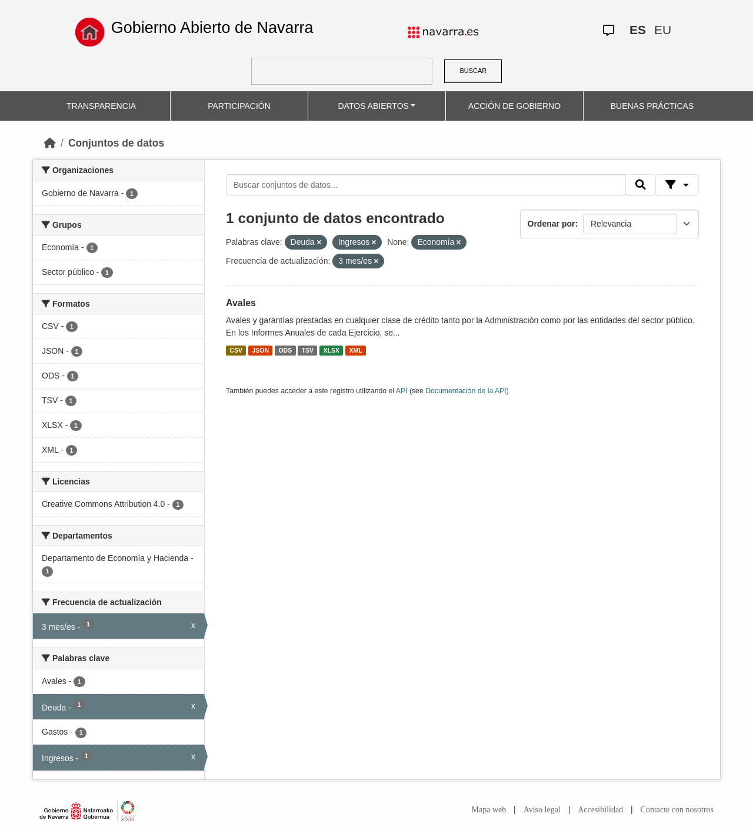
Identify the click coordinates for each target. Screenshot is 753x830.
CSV (235, 350)
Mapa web (489, 809)
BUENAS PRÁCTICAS (652, 106)
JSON (260, 350)
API (402, 391)
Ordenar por (551, 223)
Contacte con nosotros (677, 809)
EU (662, 29)
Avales (241, 303)
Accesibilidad (600, 809)
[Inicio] (50, 143)
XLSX (331, 350)
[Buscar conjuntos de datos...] (426, 184)
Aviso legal (542, 809)
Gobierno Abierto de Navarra (212, 27)
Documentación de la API (466, 391)
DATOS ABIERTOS (373, 106)
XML (355, 350)
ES (637, 29)
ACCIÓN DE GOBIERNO (514, 106)
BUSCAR (473, 70)
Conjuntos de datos (116, 143)
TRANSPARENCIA (101, 106)
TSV (308, 350)
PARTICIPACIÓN (239, 106)
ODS (285, 350)
